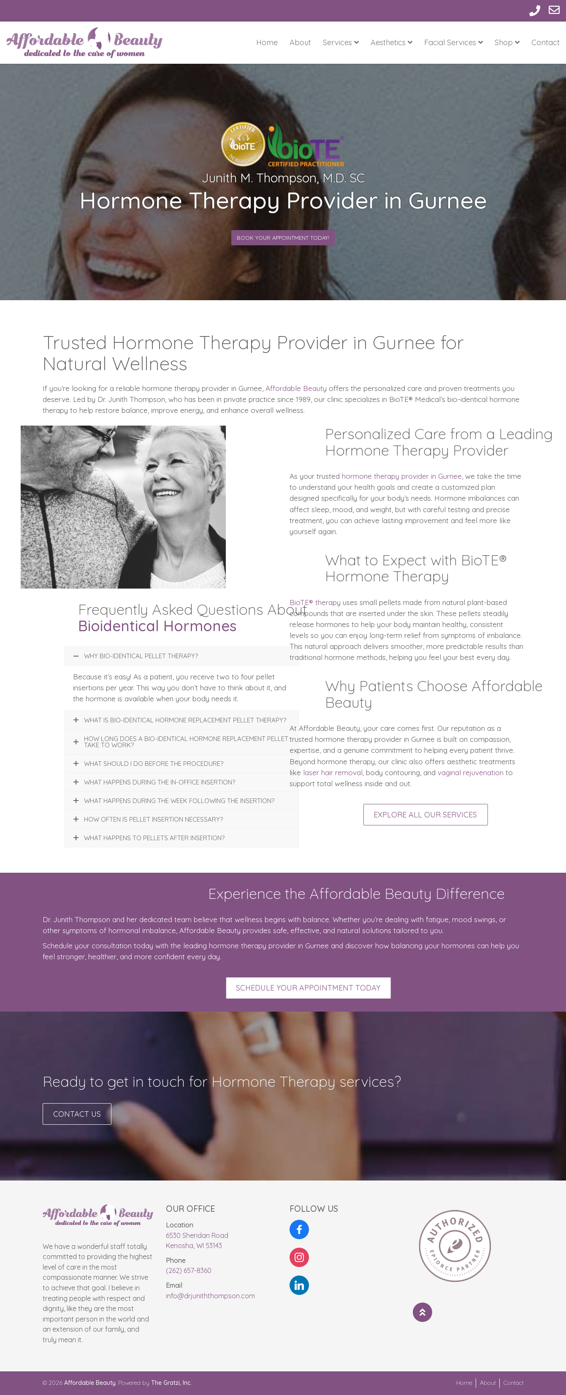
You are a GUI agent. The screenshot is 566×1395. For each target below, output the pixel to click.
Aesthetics (391, 42)
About (300, 42)
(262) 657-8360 (188, 1270)
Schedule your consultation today (98, 945)
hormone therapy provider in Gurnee (401, 476)
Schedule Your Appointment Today (381, 988)
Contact (545, 42)
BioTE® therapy (315, 602)
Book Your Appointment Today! (283, 237)
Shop (507, 42)
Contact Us (77, 1123)
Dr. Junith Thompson (76, 919)
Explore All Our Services (480, 815)
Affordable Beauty (296, 399)
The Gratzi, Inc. (171, 1383)
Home (267, 42)
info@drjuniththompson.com (210, 1296)
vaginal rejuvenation (471, 772)
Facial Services (453, 42)
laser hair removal (332, 772)
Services (341, 42)
